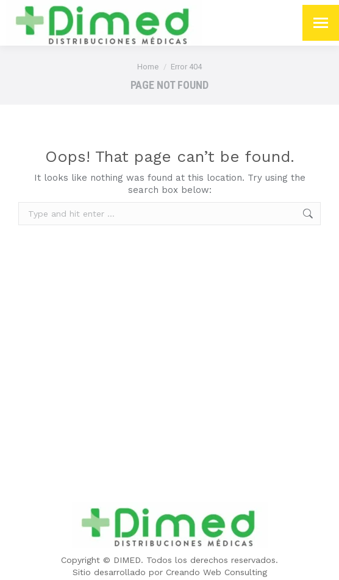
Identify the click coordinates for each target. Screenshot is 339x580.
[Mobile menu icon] (320, 23)
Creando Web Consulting (216, 572)
